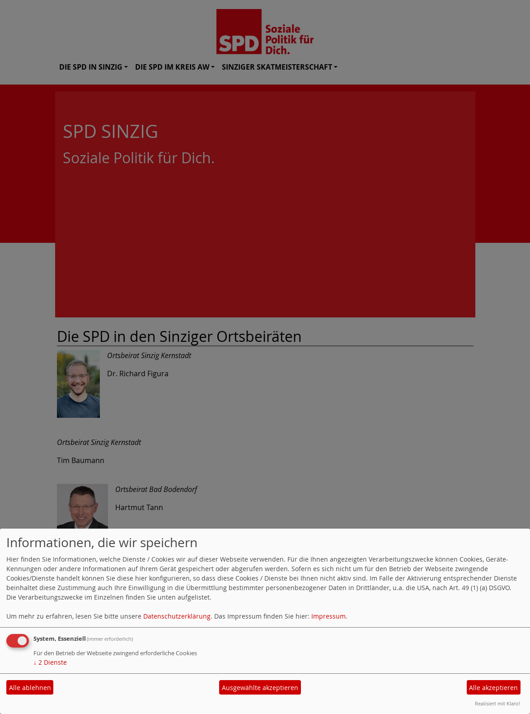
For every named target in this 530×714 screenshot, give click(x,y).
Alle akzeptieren (493, 687)
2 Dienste (50, 662)
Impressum (328, 616)
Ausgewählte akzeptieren (260, 687)
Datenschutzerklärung (177, 616)
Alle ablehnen (30, 687)
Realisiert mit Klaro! (497, 703)
